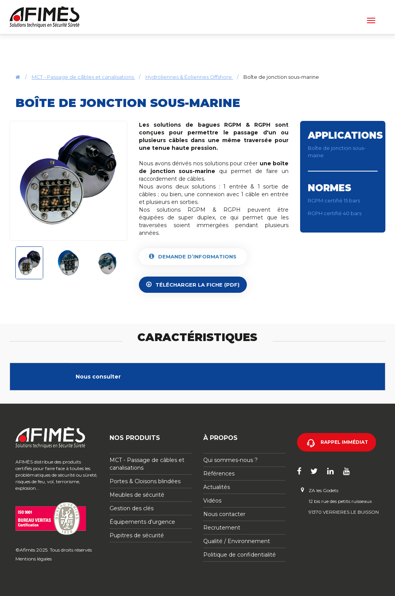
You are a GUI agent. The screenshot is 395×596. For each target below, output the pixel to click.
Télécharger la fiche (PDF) (197, 285)
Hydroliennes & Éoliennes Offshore (189, 77)
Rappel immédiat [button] (344, 442)
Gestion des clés (132, 508)
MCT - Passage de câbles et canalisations (83, 77)
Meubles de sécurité (137, 494)
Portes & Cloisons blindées (145, 481)
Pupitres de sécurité (137, 535)
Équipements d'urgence (142, 521)
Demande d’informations (197, 256)
